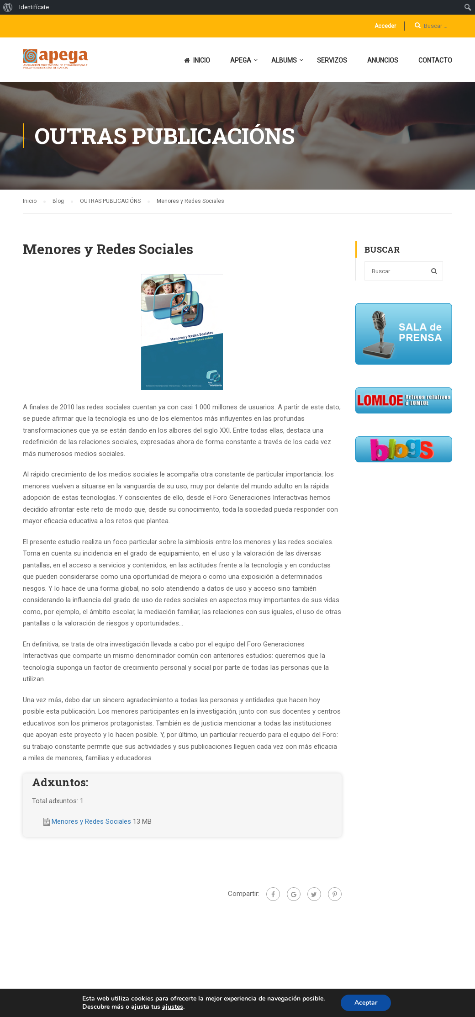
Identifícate (34, 7)
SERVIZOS (332, 60)
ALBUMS (284, 60)
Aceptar (365, 1002)
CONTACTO (435, 60)
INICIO (197, 60)
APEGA (240, 60)
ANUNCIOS (382, 60)
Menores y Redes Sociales (92, 821)
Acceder (385, 26)
